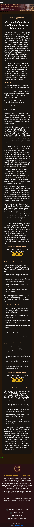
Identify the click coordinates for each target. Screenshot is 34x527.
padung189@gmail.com (20, 518)
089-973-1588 (16, 509)
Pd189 (20, 515)
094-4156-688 (24, 509)
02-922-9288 (20, 512)
